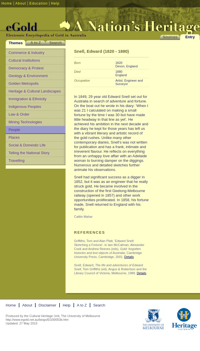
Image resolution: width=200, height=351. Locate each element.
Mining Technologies (25, 122)
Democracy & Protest (26, 68)
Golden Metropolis (24, 83)
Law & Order (19, 114)
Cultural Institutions (24, 60)
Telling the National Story (29, 153)
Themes (16, 43)
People (14, 130)
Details (129, 257)
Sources (170, 37)
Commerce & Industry (26, 53)
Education (38, 3)
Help (55, 3)
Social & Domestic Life (27, 145)
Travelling (17, 160)
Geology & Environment (28, 76)
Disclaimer (47, 305)
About (20, 3)
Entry (190, 37)
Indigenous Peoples (25, 106)
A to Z (35, 43)
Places (14, 137)
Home (6, 3)
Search (55, 43)
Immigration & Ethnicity (27, 99)
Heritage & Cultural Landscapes (35, 91)
